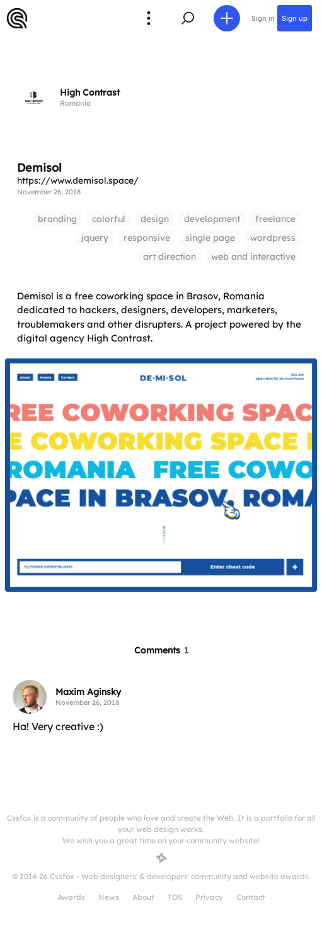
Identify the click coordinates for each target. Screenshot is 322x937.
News (108, 897)
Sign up (295, 18)
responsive (147, 237)
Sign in (263, 18)
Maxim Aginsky (88, 691)
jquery (94, 237)
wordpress (273, 237)
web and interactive (253, 256)
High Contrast (90, 92)
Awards (71, 897)
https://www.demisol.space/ (78, 180)
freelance (275, 219)
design (155, 219)
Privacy (209, 897)
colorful (108, 219)
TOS (175, 897)
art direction (169, 256)
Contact (250, 897)
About (143, 897)
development (212, 219)
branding (57, 219)
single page (210, 237)
